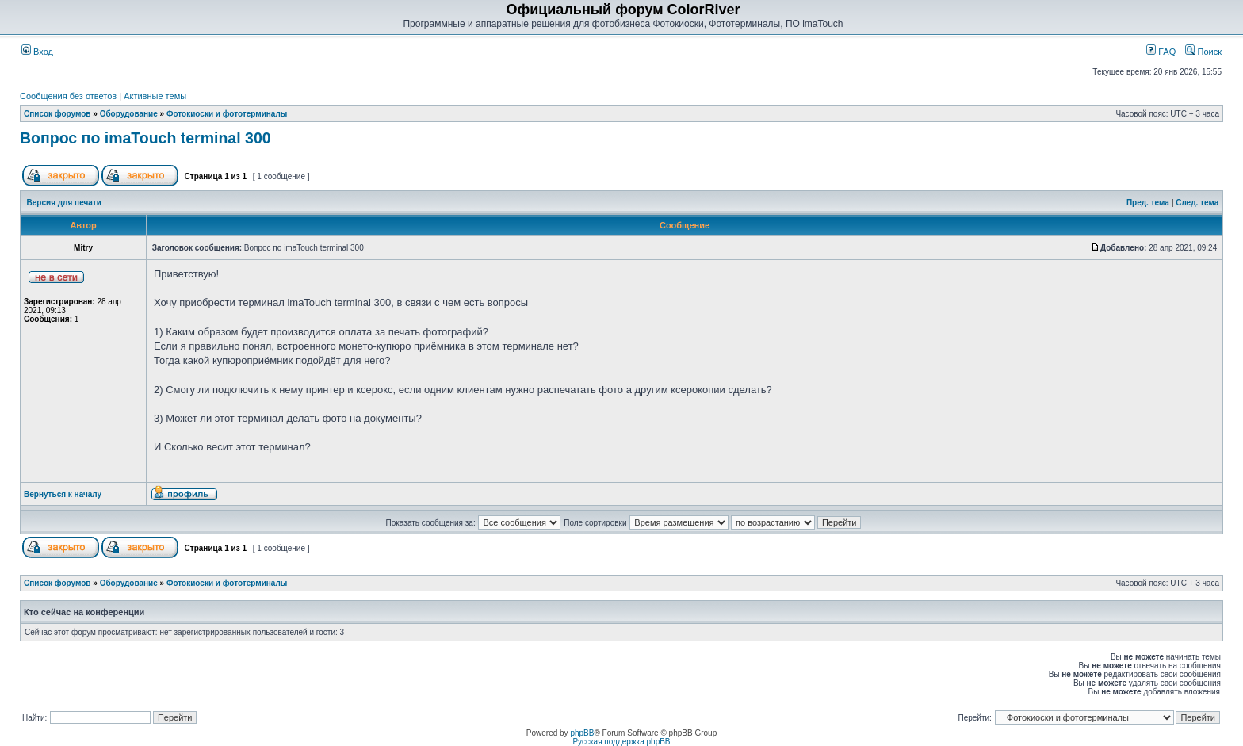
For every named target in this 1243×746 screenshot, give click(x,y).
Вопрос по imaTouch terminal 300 (145, 138)
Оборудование (129, 113)
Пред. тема (1147, 202)
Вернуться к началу (62, 494)
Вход (37, 51)
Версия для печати (64, 202)
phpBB (582, 733)
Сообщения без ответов (68, 96)
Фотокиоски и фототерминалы (226, 113)
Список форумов (57, 113)
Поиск (1203, 51)
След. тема (1197, 202)
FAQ (1161, 51)
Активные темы (155, 96)
